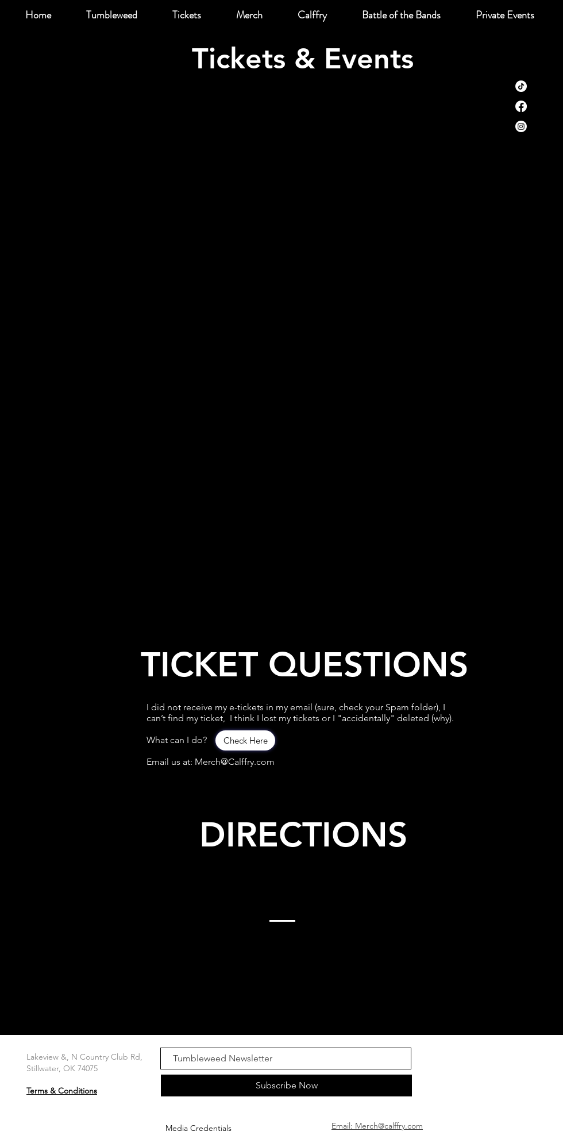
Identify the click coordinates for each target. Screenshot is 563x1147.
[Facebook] (521, 106)
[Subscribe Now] (286, 1085)
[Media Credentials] (198, 1128)
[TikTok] (521, 86)
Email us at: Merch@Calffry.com (210, 761)
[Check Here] (245, 740)
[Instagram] (521, 126)
